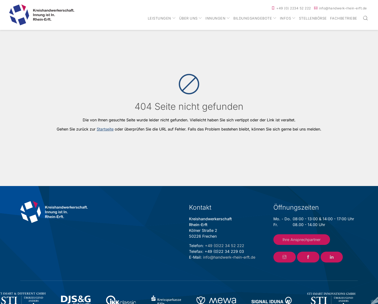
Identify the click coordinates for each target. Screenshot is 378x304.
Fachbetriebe (343, 18)
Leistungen (159, 18)
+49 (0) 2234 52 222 (293, 8)
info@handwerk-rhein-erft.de (343, 8)
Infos (285, 18)
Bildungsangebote (252, 18)
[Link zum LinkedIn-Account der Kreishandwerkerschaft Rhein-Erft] (332, 257)
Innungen (215, 18)
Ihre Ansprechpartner (302, 239)
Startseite (105, 129)
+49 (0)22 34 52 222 (224, 245)
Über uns (188, 18)
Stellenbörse (313, 18)
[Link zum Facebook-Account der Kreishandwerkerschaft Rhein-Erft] (308, 257)
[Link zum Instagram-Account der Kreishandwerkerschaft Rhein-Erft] (284, 257)
